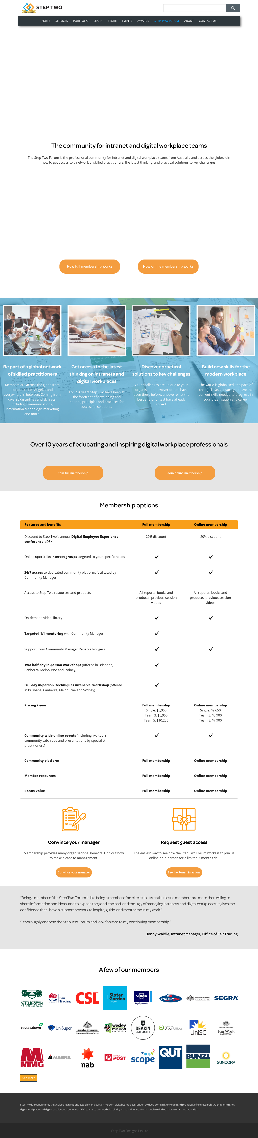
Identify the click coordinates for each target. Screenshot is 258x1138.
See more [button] (28, 1078)
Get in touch (147, 1109)
